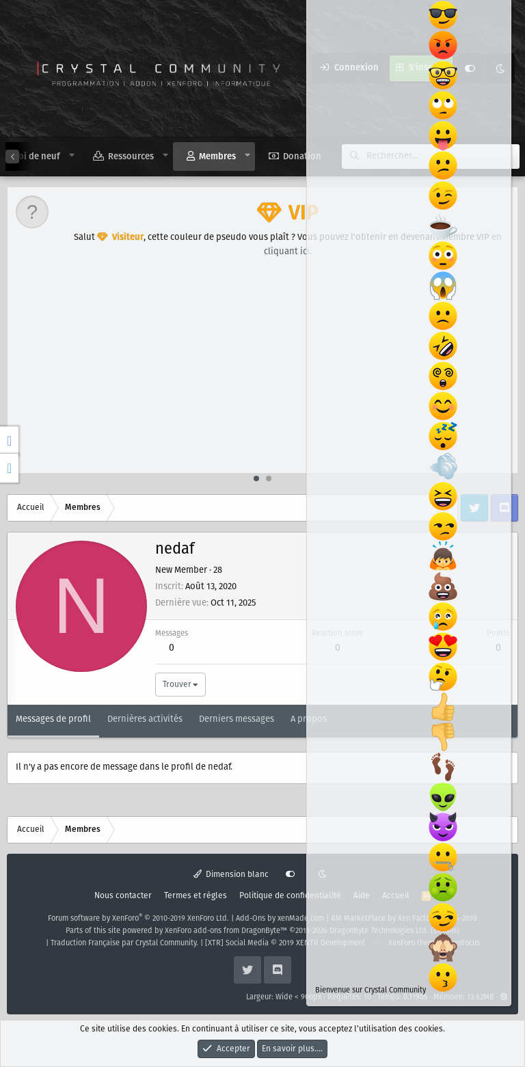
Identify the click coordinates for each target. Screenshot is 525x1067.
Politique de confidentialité (290, 895)
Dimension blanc (231, 874)
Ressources (131, 157)
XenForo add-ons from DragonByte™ (226, 931)
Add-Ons (250, 919)
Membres (217, 157)
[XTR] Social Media (285, 943)
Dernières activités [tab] (145, 719)
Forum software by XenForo (138, 919)
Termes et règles (195, 895)
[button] (72, 156)
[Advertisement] (263, 370)
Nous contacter (123, 895)
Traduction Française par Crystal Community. (124, 943)
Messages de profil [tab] (53, 719)
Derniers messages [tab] (236, 719)
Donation (302, 157)
